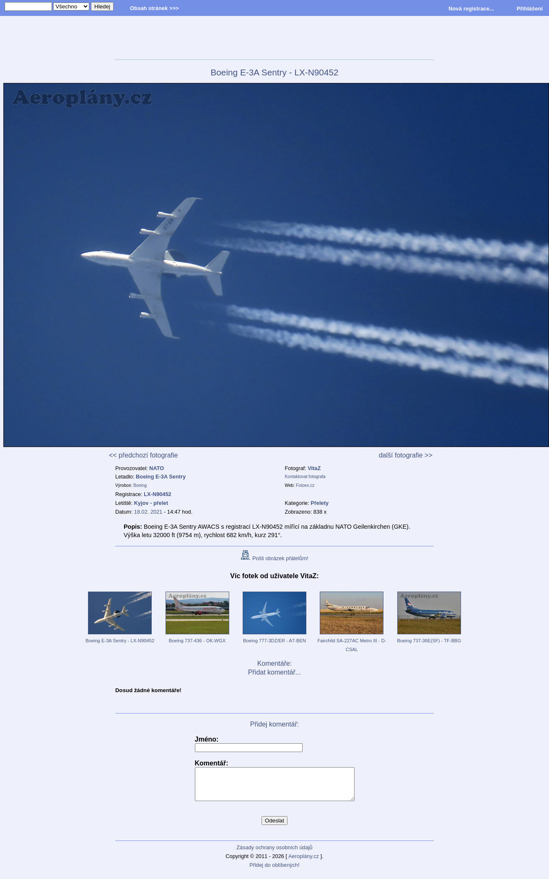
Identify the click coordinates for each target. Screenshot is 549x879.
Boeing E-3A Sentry (161, 476)
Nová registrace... (471, 8)
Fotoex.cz (305, 485)
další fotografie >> (405, 455)
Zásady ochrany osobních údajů (274, 854)
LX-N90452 (157, 494)
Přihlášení (530, 8)
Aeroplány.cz (303, 862)
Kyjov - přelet (151, 503)
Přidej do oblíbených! (274, 871)
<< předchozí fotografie (143, 455)
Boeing (140, 485)
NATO (156, 468)
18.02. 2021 (148, 512)
